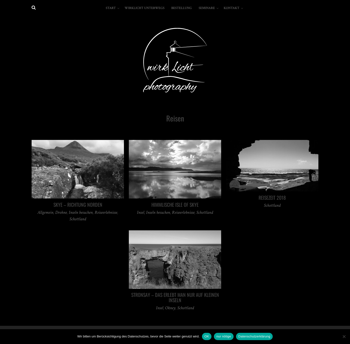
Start (111, 8)
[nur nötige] (343, 336)
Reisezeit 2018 (272, 197)
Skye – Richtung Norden (77, 204)
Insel (140, 212)
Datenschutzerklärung (254, 336)
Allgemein (45, 212)
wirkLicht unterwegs (144, 8)
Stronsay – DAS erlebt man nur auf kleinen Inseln (175, 297)
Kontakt (231, 8)
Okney (170, 308)
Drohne (61, 212)
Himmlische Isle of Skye (175, 204)
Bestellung (181, 8)
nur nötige (223, 336)
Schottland (78, 219)
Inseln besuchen (81, 212)
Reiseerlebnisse (106, 212)
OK (206, 336)
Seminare (207, 8)
